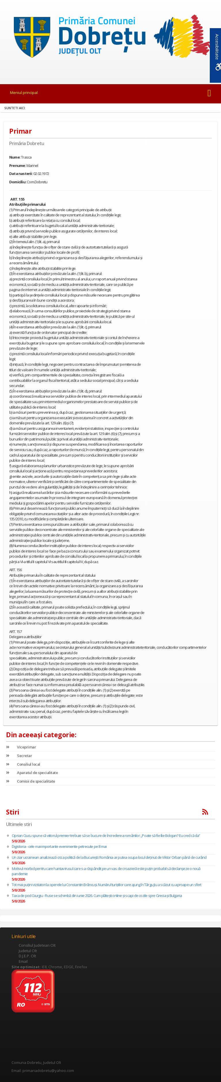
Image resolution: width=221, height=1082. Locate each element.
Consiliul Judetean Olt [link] (37, 945)
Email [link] (23, 961)
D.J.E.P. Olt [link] (27, 955)
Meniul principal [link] (24, 92)
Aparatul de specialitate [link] (32, 772)
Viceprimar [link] (21, 747)
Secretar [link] (19, 755)
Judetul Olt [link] (28, 950)
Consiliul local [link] (23, 764)
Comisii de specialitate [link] (30, 781)
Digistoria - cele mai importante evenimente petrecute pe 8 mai (59, 846)
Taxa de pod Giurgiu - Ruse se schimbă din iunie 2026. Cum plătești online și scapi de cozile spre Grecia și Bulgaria (97, 895)
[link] (110, 38)
